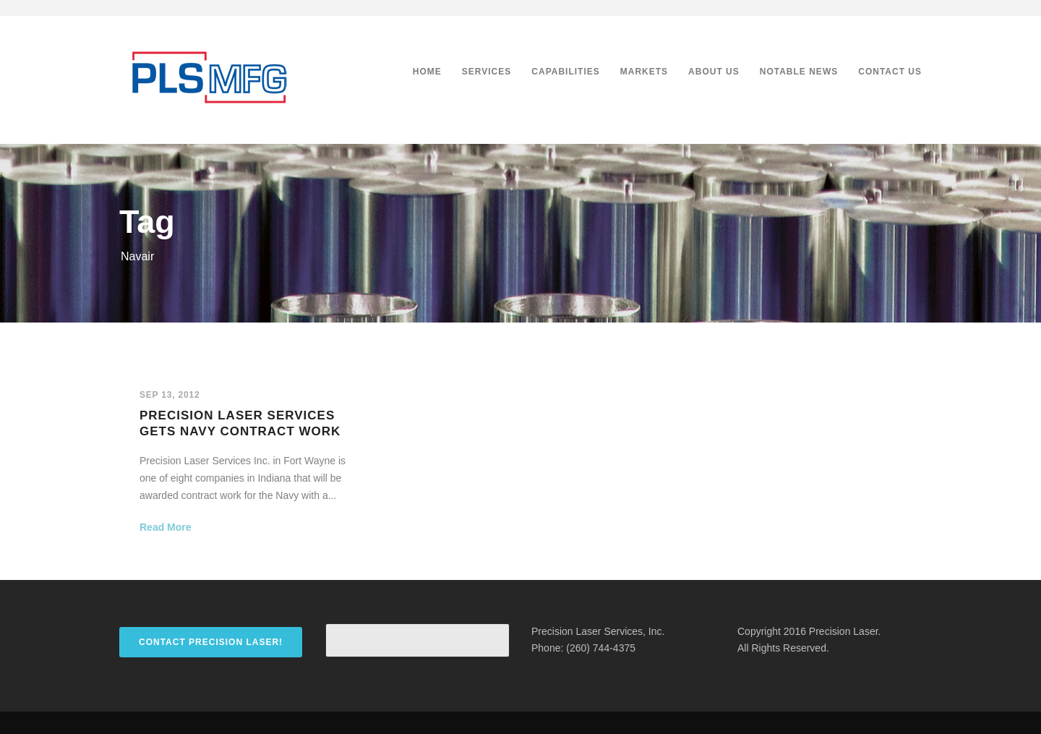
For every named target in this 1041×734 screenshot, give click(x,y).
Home (427, 72)
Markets (644, 72)
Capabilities (565, 72)
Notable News (799, 72)
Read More (166, 527)
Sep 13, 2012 (170, 395)
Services (486, 72)
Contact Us (890, 72)
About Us (714, 72)
